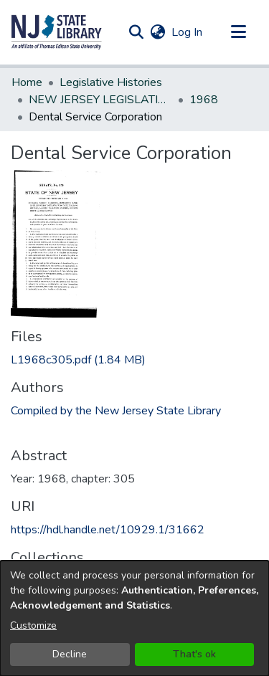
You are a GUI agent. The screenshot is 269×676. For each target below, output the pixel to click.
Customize (33, 625)
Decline (69, 654)
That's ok (194, 654)
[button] (57, 32)
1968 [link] (203, 100)
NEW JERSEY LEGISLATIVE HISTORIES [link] (100, 100)
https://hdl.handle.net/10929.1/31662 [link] (107, 530)
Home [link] (26, 82)
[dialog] (134, 618)
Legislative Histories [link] (111, 82)
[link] (78, 360)
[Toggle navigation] (238, 32)
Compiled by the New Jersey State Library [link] (116, 411)
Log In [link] (187, 32)
